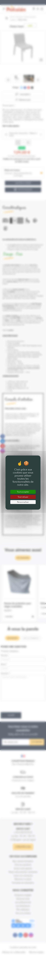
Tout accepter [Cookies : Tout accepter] (23, 492)
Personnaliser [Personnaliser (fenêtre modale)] (23, 502)
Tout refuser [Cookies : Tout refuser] (23, 497)
